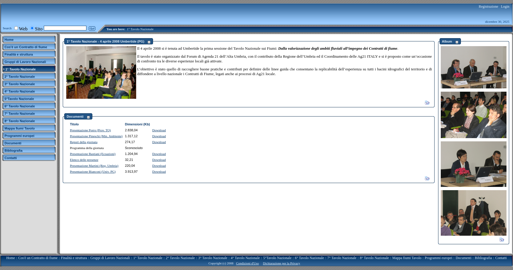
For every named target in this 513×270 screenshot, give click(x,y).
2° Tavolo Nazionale (180, 258)
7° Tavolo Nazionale (341, 258)
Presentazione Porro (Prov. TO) (90, 130)
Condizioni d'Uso (247, 263)
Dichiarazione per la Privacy (281, 263)
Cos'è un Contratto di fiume (38, 258)
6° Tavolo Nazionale (309, 258)
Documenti (463, 258)
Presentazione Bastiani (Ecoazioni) (92, 154)
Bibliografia (483, 258)
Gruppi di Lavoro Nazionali (110, 258)
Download (159, 130)
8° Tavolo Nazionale (374, 258)
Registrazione (488, 6)
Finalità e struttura (74, 258)
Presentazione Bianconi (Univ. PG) (92, 171)
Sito (39, 28)
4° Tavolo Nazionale (245, 258)
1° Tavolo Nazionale (140, 29)
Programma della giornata (87, 148)
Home (10, 258)
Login (505, 6)
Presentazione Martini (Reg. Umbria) (94, 165)
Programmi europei (438, 258)
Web (23, 28)
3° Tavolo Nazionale (212, 258)
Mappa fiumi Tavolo (406, 258)
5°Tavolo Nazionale (277, 258)
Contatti (501, 258)
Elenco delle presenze (84, 159)
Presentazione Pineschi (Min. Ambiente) (96, 136)
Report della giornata (83, 142)
